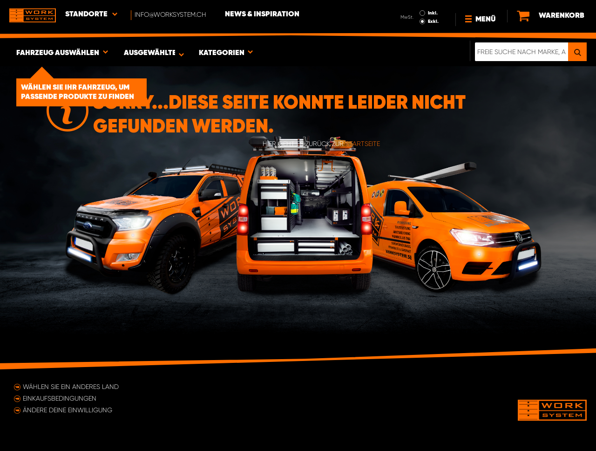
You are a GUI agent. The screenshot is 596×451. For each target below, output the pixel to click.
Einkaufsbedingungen (59, 398)
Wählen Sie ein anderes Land (71, 386)
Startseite (362, 143)
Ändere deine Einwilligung (67, 410)
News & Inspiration (262, 14)
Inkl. (433, 13)
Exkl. (433, 21)
